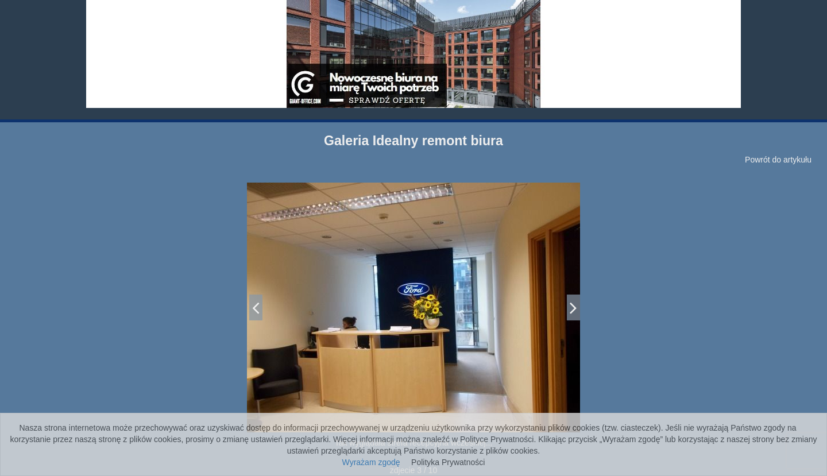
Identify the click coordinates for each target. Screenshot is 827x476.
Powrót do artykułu (778, 159)
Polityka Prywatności (448, 462)
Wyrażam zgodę (371, 462)
